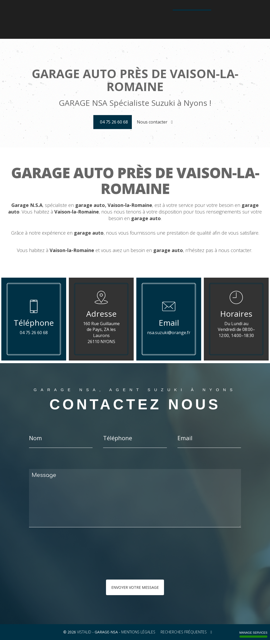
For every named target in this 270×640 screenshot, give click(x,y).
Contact (160, 22)
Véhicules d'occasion (195, 12)
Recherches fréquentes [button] (186, 631)
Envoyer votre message (135, 587)
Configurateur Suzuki (152, 12)
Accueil (57, 12)
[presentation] (85, 564)
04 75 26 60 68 (193, 22)
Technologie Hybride (107, 22)
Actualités (139, 22)
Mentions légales (138, 631)
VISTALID (84, 631)
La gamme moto (114, 12)
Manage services (253, 634)
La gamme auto (81, 12)
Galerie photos (233, 12)
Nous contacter (155, 122)
